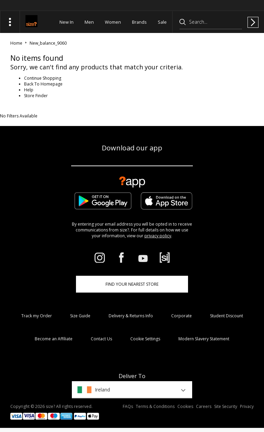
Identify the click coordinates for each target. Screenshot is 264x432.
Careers (203, 406)
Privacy (247, 406)
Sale (162, 22)
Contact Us (101, 339)
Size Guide (80, 316)
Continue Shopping (42, 78)
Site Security (225, 406)
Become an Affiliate (54, 339)
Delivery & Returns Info (131, 316)
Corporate (181, 316)
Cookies (185, 406)
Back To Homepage (43, 84)
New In (66, 22)
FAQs (128, 406)
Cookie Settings (145, 339)
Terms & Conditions (155, 406)
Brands (139, 22)
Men (89, 22)
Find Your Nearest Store (132, 284)
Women (113, 22)
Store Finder (36, 96)
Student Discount (226, 316)
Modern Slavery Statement (203, 339)
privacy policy (157, 236)
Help (28, 90)
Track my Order (36, 316)
